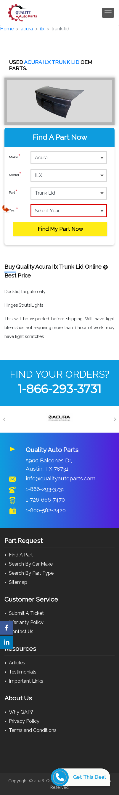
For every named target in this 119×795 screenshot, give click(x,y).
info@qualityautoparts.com (60, 478)
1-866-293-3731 (59, 389)
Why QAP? (21, 712)
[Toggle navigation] (108, 13)
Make (15, 157)
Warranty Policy (26, 622)
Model (15, 175)
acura (27, 29)
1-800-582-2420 (46, 510)
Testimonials (22, 672)
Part (13, 193)
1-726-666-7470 (45, 499)
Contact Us (21, 631)
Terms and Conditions (33, 730)
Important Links (26, 681)
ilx (42, 29)
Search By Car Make (31, 564)
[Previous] (4, 419)
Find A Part (21, 555)
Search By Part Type (31, 573)
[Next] (115, 419)
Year (13, 210)
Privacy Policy (24, 721)
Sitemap (18, 582)
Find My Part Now (60, 229)
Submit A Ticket (26, 613)
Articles (17, 663)
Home (7, 29)
